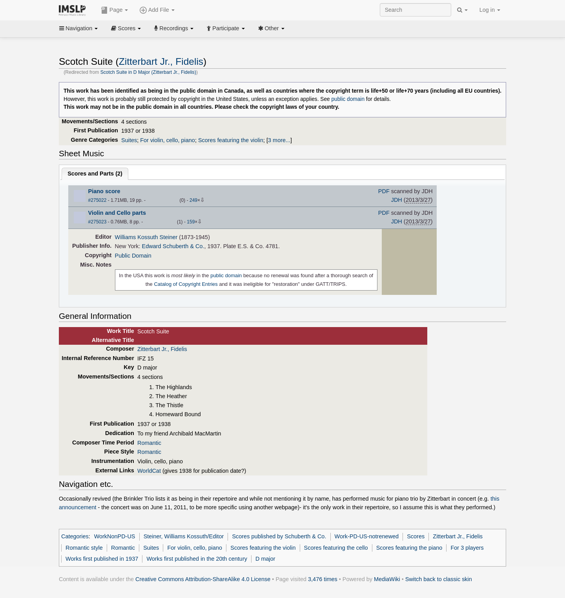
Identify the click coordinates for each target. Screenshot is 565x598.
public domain (348, 99)
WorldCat (149, 471)
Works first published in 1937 (102, 559)
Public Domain (133, 255)
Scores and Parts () (94, 173)
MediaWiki (387, 579)
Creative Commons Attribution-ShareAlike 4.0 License (202, 579)
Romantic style (84, 548)
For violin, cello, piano (167, 140)
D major (265, 559)
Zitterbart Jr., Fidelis (161, 61)
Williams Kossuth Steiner (146, 237)
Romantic (149, 443)
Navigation (78, 28)
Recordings (173, 28)
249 (193, 200)
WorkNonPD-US (114, 536)
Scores (126, 28)
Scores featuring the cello (336, 548)
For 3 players (466, 548)
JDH (396, 200)
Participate (225, 28)
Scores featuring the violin (230, 140)
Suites (129, 140)
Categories (75, 536)
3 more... (279, 140)
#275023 (97, 222)
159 (191, 222)
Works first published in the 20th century (196, 559)
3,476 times (322, 579)
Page (114, 10)
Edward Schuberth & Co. (173, 246)
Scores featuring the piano (409, 548)
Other (271, 28)
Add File (157, 10)
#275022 (97, 200)
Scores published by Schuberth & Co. (279, 536)
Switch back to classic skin (438, 579)
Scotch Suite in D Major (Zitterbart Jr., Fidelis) (148, 72)
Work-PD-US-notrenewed (367, 536)
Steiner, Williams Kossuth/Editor (184, 536)
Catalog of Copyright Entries (185, 284)
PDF (384, 191)
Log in (489, 10)
